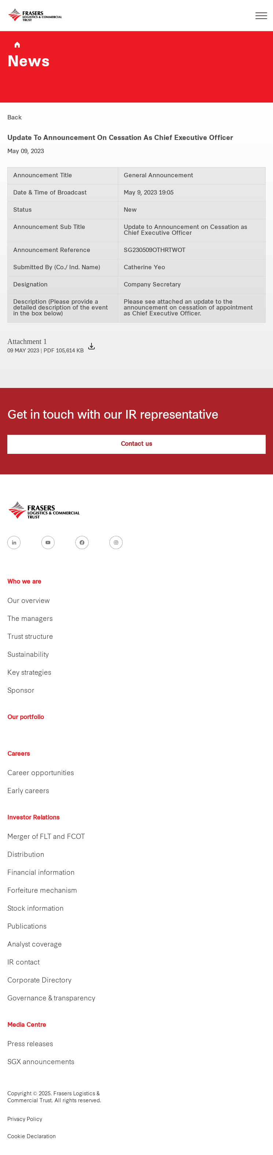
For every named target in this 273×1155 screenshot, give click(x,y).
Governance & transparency (51, 998)
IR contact (23, 962)
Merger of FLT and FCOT (46, 837)
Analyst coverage (34, 944)
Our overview (28, 601)
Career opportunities (40, 773)
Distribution (25, 855)
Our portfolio (25, 718)
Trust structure (30, 637)
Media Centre (26, 1025)
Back (14, 118)
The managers (30, 619)
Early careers (28, 791)
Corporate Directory (39, 980)
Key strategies (29, 673)
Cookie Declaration (31, 1137)
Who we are (24, 582)
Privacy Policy (24, 1119)
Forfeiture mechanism (42, 891)
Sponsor (20, 691)
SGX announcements (40, 1062)
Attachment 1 (45, 345)
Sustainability (28, 655)
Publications (26, 926)
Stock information (35, 909)
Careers (18, 754)
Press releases (30, 1044)
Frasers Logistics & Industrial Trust (17, 45)
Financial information (41, 873)
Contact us (136, 444)
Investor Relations (33, 818)
